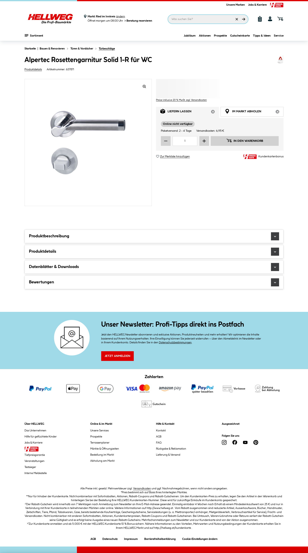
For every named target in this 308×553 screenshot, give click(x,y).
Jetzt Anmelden (117, 356)
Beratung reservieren (138, 20)
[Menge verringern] (166, 141)
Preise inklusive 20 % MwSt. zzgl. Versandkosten (181, 100)
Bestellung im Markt (102, 455)
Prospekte (220, 35)
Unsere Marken (235, 5)
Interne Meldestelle (35, 473)
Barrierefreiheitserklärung (160, 538)
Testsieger (30, 467)
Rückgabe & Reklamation (171, 449)
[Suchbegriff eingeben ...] (208, 19)
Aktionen (205, 35)
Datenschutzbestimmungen (175, 342)
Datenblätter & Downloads (154, 267)
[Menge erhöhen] (204, 141)
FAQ (158, 443)
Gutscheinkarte (240, 35)
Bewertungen (154, 282)
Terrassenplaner (99, 443)
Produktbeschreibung (154, 236)
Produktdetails (33, 69)
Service (279, 35)
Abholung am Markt (102, 461)
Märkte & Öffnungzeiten (104, 449)
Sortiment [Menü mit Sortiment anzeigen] (34, 35)
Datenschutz (110, 538)
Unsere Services (99, 430)
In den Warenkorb (244, 140)
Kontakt (161, 430)
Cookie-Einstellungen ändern (200, 538)
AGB (158, 436)
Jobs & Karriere (257, 5)
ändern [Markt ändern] (120, 16)
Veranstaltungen (34, 461)
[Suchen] (244, 19)
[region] (88, 142)
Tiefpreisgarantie (34, 455)
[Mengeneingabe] (185, 141)
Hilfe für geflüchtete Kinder (40, 436)
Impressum (131, 538)
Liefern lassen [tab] (189, 112)
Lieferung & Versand (168, 455)
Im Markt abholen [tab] (254, 112)
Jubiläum (190, 35)
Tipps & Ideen (262, 35)
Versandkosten (142, 488)
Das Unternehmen (35, 430)
